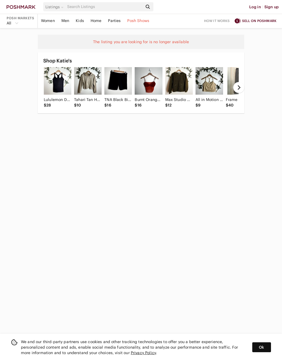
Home (96, 20)
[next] (238, 87)
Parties (114, 20)
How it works (217, 21)
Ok (261, 347)
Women (48, 20)
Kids (80, 20)
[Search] (104, 6)
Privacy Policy (143, 352)
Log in (255, 6)
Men (65, 20)
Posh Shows (138, 20)
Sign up (271, 6)
